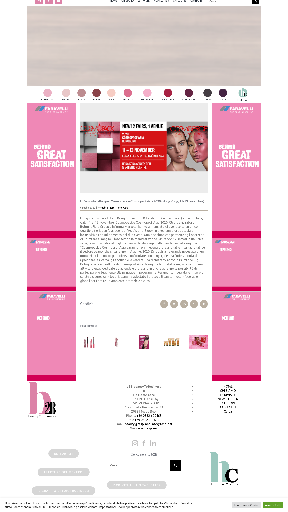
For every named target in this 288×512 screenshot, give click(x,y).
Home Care (122, 207)
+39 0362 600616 (147, 420)
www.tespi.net (148, 428)
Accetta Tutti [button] (273, 505)
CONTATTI (228, 407)
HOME (228, 386)
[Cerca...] (138, 465)
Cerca (228, 411)
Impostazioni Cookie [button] (246, 505)
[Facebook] (144, 443)
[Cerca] (175, 465)
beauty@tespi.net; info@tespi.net (148, 424)
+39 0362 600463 (149, 415)
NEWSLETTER (228, 399)
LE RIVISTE (228, 395)
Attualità (103, 207)
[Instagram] (135, 443)
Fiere (112, 207)
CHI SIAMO (228, 390)
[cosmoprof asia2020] (144, 148)
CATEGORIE (228, 403)
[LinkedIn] (153, 443)
